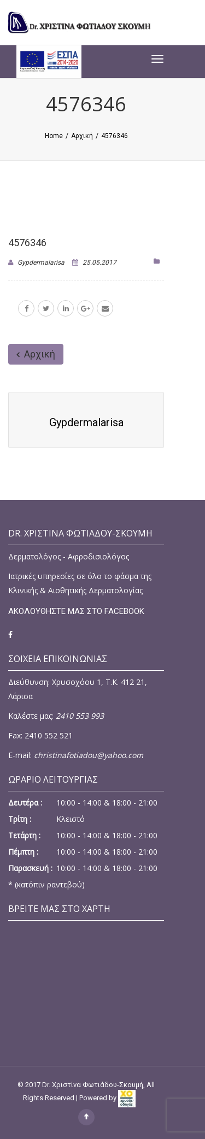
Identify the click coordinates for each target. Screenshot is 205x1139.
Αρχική (35, 354)
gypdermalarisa (41, 262)
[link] (133, 1098)
